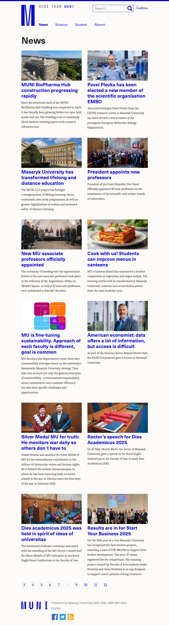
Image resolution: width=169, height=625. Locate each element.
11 (95, 585)
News (43, 24)
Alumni (99, 24)
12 (105, 585)
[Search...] (113, 8)
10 (85, 585)
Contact (56, 608)
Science (61, 24)
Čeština (142, 7)
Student (81, 24)
